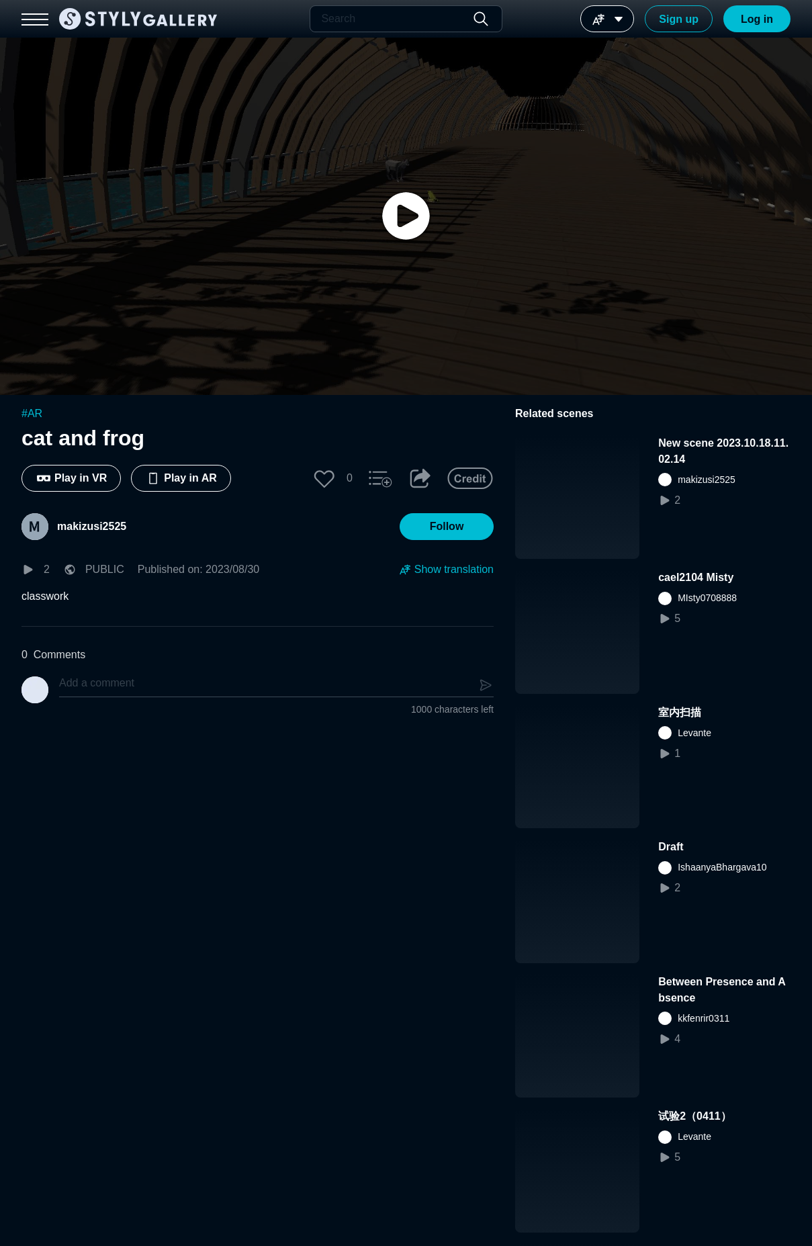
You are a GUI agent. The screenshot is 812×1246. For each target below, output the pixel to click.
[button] (324, 478)
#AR (31, 413)
